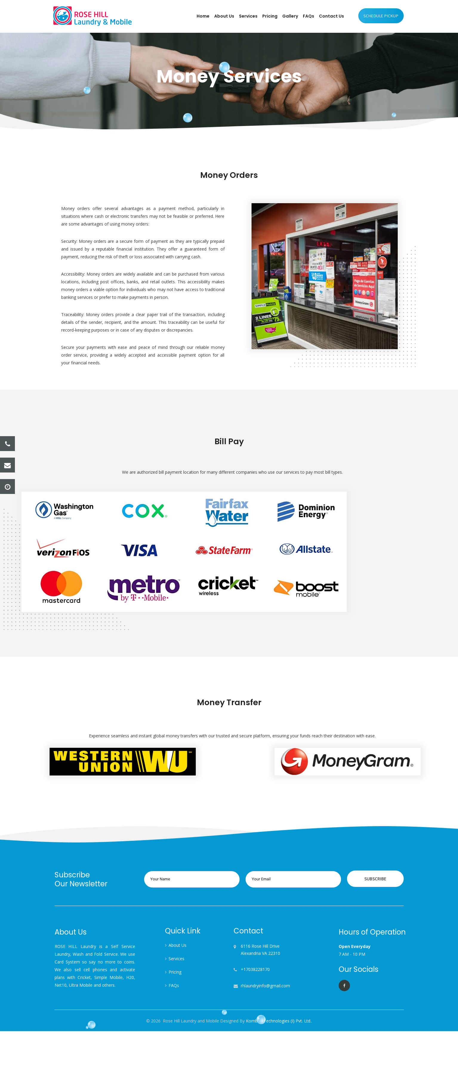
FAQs (308, 16)
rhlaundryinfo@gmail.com (265, 985)
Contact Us (331, 16)
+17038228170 (255, 969)
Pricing (269, 16)
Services (248, 16)
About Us (224, 16)
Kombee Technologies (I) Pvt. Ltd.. (278, 1021)
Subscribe (373, 879)
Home (203, 16)
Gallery (290, 16)
